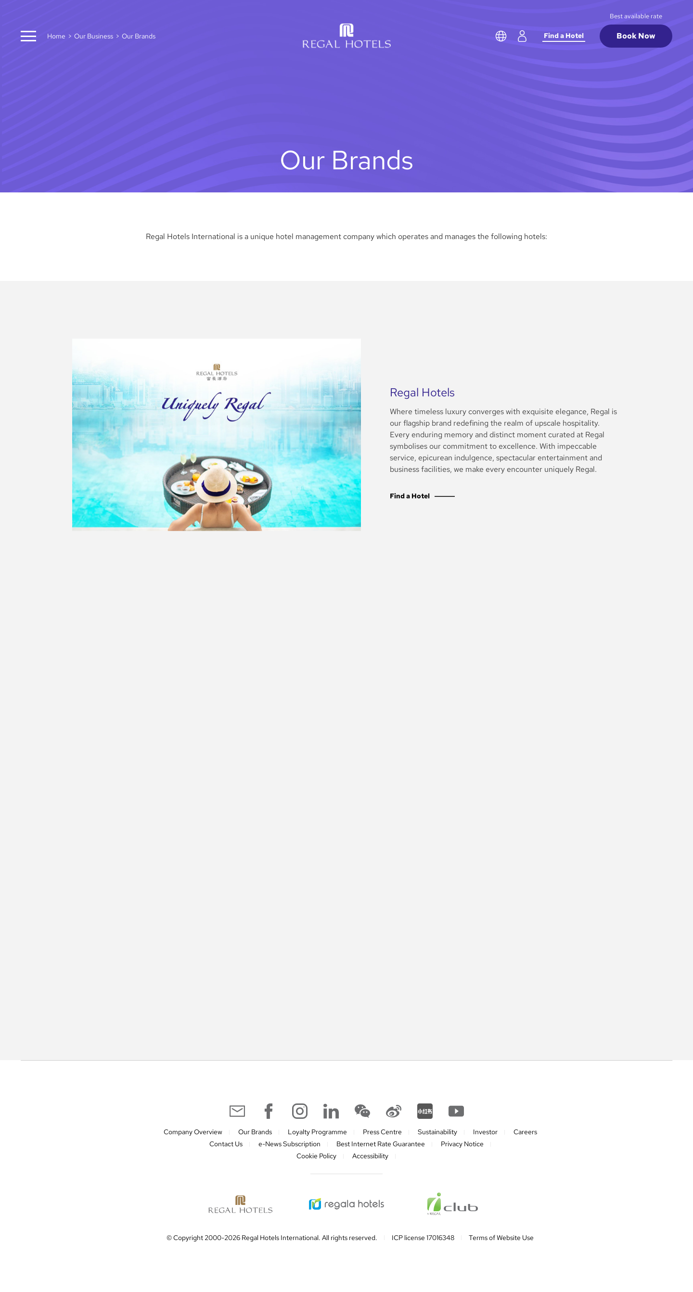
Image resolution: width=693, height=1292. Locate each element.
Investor (485, 1131)
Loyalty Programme (317, 1131)
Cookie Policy (316, 1156)
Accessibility (370, 1156)
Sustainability (437, 1131)
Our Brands (255, 1131)
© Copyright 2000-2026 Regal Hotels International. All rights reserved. (272, 1237)
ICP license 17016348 (423, 1237)
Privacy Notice (462, 1144)
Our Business (93, 36)
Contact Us (226, 1144)
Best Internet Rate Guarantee (380, 1144)
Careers (525, 1131)
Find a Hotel (564, 35)
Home (56, 36)
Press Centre (382, 1131)
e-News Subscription (289, 1144)
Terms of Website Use (501, 1237)
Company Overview (193, 1131)
